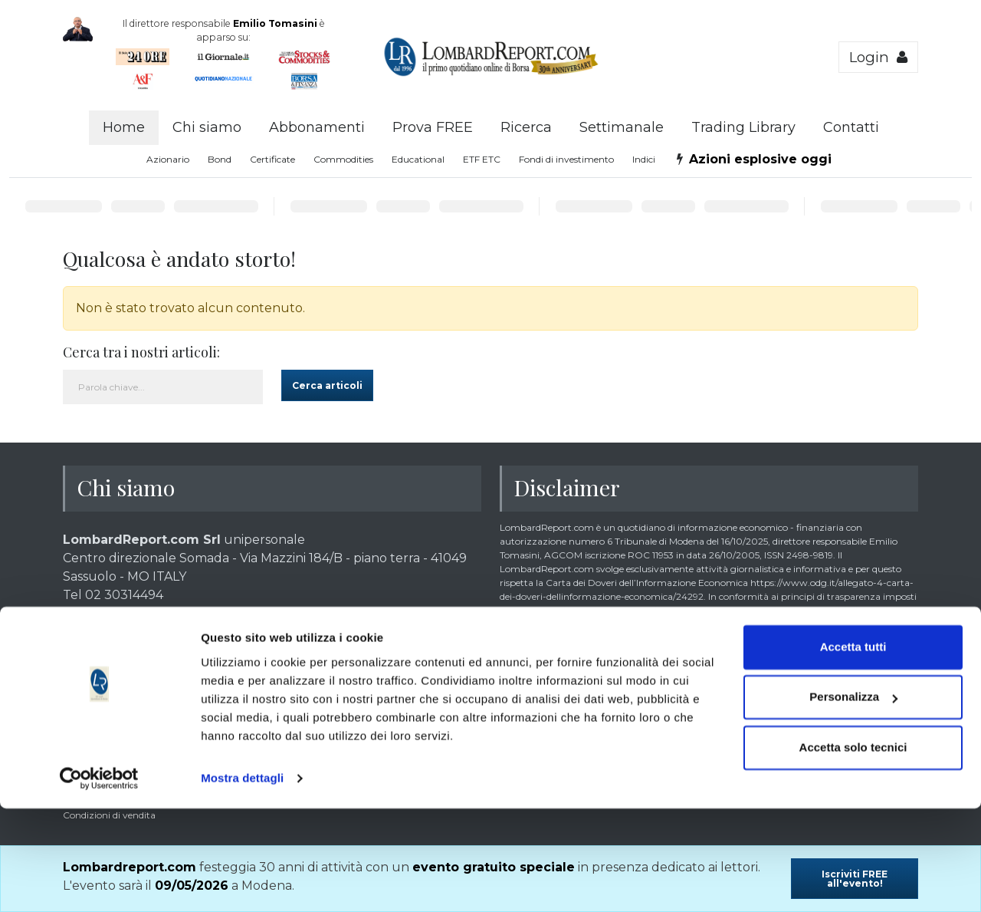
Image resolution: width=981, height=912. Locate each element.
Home (124, 127)
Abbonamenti (317, 127)
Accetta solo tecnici (853, 851)
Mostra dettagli (242, 881)
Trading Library (743, 127)
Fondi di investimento (566, 159)
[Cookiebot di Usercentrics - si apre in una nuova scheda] (99, 882)
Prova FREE (432, 127)
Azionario (167, 159)
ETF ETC (481, 159)
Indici (643, 159)
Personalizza (853, 800)
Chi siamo (206, 127)
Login (878, 57)
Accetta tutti (853, 750)
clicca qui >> (415, 706)
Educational (418, 159)
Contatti (851, 127)
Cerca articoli (327, 385)
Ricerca (526, 127)
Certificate (272, 159)
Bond (219, 159)
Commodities (343, 159)
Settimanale (621, 127)
